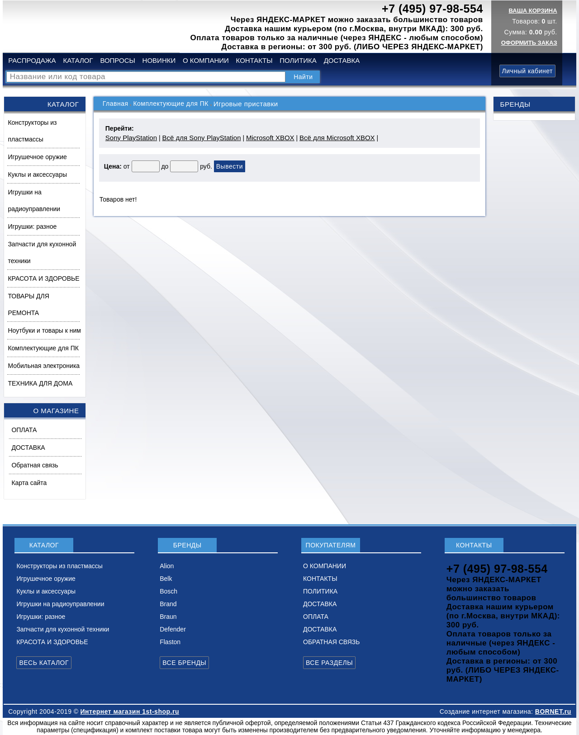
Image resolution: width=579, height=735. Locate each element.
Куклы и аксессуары (37, 174)
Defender (173, 629)
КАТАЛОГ (78, 60)
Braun (168, 616)
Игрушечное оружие (37, 156)
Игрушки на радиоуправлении (34, 200)
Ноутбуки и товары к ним (44, 330)
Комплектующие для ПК (43, 348)
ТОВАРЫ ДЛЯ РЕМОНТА (28, 304)
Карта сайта (29, 482)
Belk (166, 578)
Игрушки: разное (32, 226)
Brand (168, 604)
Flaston (170, 641)
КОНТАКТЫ (254, 60)
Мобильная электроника (44, 365)
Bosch (168, 591)
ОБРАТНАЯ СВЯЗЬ (331, 641)
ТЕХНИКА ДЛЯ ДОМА (40, 383)
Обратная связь (34, 465)
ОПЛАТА (24, 429)
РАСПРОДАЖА (32, 60)
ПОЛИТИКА (298, 60)
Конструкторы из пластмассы (32, 131)
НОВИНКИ (159, 60)
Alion (167, 566)
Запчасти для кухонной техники (42, 252)
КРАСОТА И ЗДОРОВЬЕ (43, 278)
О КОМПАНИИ (206, 60)
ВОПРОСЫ (117, 60)
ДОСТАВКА (342, 60)
